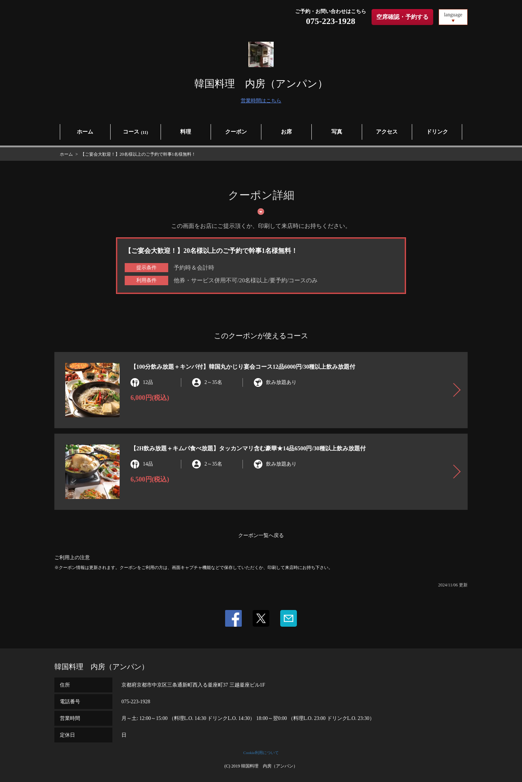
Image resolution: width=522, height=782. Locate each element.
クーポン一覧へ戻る (261, 535)
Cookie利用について (261, 752)
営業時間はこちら (261, 100)
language (453, 14)
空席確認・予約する (402, 17)
